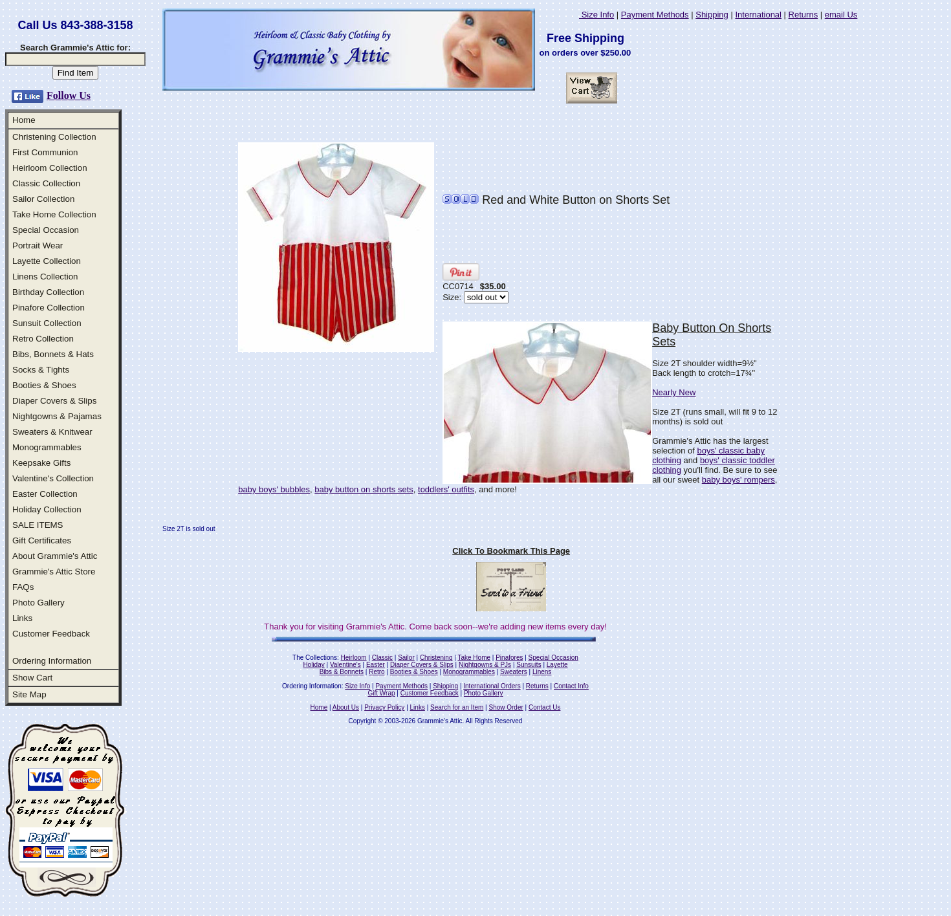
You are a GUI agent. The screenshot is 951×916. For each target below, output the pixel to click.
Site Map (29, 694)
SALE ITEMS (37, 525)
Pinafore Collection (48, 307)
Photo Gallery (38, 602)
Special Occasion (45, 230)
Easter (375, 664)
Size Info (596, 14)
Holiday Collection (47, 509)
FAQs (23, 587)
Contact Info (571, 686)
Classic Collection (46, 183)
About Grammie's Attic (54, 556)
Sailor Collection (43, 199)
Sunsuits (528, 664)
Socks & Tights (40, 370)
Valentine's (345, 664)
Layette (557, 664)
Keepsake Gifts (41, 463)
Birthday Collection (48, 292)
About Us (346, 707)
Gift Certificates (41, 540)
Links (22, 618)
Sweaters (513, 671)
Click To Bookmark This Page (511, 551)
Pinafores (509, 657)
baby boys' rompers (738, 480)
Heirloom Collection (49, 168)
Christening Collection (54, 137)
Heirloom (354, 657)
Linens (541, 671)
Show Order (505, 707)
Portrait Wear (37, 245)
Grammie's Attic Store (53, 571)
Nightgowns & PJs (485, 664)
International (758, 14)
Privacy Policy (384, 707)
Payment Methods (655, 14)
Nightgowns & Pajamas (57, 416)
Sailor (406, 657)
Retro (376, 671)
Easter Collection (45, 494)
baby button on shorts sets (363, 489)
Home (24, 120)
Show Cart (32, 677)
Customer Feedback (51, 633)
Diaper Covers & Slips (54, 401)
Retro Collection (43, 339)
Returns (803, 14)
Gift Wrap (381, 693)
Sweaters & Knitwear (52, 432)
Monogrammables (47, 447)
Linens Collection (45, 276)
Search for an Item (456, 707)
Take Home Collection (54, 214)
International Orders (491, 686)
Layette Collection (46, 261)
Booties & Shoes (44, 385)
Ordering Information (51, 661)
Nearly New (673, 392)
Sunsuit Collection (47, 323)
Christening (436, 657)
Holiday (313, 664)
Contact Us (544, 707)
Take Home (473, 657)
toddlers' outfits (446, 489)
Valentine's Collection (53, 478)
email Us (841, 14)
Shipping (711, 14)
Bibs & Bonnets (342, 671)
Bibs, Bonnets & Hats (53, 354)
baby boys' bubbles (274, 489)
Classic (382, 657)
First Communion (45, 152)
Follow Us (69, 95)
